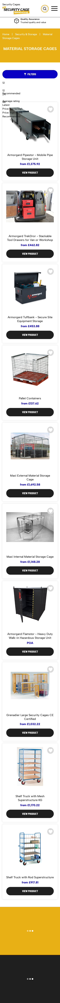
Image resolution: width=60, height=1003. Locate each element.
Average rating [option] (11, 101)
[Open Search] (45, 8)
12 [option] (3, 90)
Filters (30, 74)
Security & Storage (26, 34)
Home (5, 34)
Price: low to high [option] (12, 108)
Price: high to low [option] (12, 112)
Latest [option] (6, 104)
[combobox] (30, 105)
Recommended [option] (11, 116)
